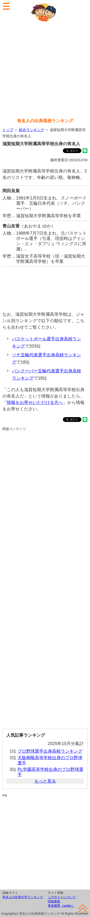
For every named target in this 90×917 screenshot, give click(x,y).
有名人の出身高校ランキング (45, 120)
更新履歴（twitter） (61, 905)
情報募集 (54, 901)
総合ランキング (31, 130)
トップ (7, 130)
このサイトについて (62, 897)
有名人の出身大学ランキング (22, 897)
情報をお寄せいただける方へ (35, 402)
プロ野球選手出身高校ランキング (50, 751)
